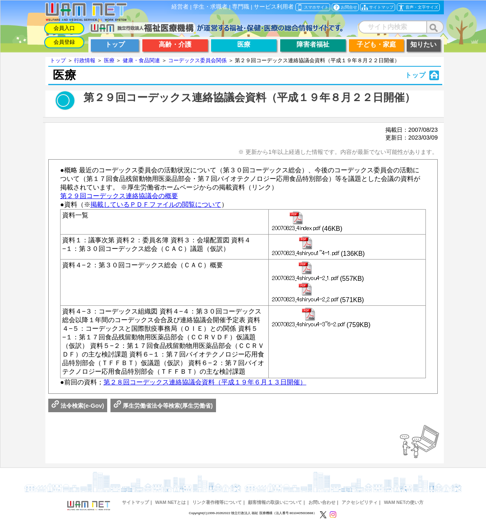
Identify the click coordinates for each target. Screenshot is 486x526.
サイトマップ (135, 502)
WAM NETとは (170, 502)
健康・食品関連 (141, 60)
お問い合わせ (321, 502)
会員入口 (64, 28)
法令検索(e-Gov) (78, 405)
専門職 (240, 7)
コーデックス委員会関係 (197, 60)
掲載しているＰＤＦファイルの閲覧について (155, 204)
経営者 (180, 7)
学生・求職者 (210, 7)
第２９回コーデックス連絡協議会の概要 (119, 195)
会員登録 (64, 42)
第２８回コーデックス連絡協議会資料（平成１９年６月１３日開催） (205, 382)
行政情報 (84, 60)
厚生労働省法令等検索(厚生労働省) (163, 405)
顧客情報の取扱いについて (275, 502)
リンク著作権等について (217, 502)
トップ (58, 60)
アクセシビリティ (360, 502)
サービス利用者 (274, 7)
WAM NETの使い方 (403, 502)
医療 (109, 60)
